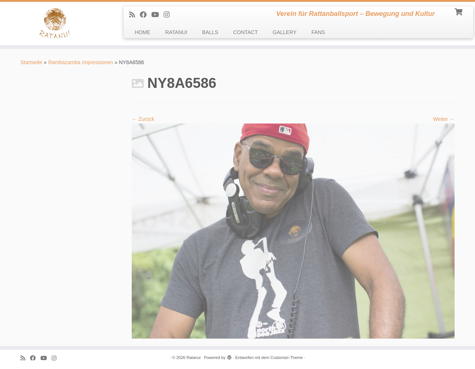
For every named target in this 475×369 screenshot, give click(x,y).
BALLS (210, 32)
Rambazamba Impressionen (80, 62)
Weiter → (444, 119)
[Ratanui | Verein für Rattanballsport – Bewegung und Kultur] (54, 24)
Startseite (31, 62)
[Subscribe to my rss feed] (134, 15)
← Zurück (143, 119)
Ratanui (194, 357)
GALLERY (285, 32)
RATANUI (176, 32)
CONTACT (245, 32)
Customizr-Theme (287, 357)
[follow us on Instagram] (169, 15)
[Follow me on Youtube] (157, 15)
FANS (318, 32)
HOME (142, 32)
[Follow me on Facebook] (145, 15)
